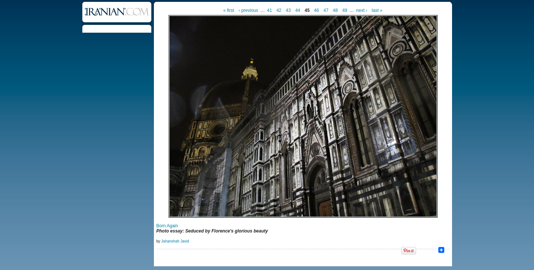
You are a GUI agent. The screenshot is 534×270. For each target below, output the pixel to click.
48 (335, 10)
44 (297, 10)
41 (269, 10)
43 (288, 10)
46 (316, 10)
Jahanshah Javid (175, 241)
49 (344, 10)
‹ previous (248, 10)
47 (325, 10)
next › (361, 10)
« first (228, 10)
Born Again (167, 225)
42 (278, 10)
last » (377, 10)
